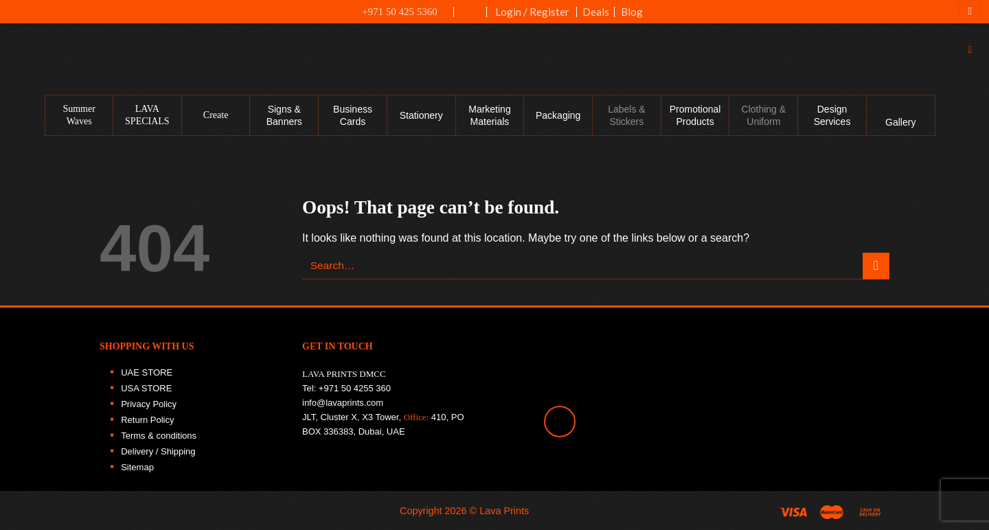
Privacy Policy (149, 404)
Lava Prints (504, 510)
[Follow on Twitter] (971, 175)
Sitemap (137, 467)
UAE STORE (146, 372)
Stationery (421, 115)
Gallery (900, 122)
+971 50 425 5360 (391, 11)
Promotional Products (695, 115)
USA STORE (146, 388)
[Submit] (876, 266)
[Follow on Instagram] (971, 145)
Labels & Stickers (626, 115)
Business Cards (352, 115)
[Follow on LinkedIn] (971, 205)
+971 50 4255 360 (355, 388)
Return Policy (147, 420)
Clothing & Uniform (764, 115)
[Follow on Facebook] (971, 116)
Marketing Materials (489, 115)
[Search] (973, 49)
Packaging (558, 115)
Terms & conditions (158, 435)
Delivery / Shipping (158, 451)
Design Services (832, 115)
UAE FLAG (470, 18)
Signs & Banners (284, 115)
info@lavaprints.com (342, 403)
